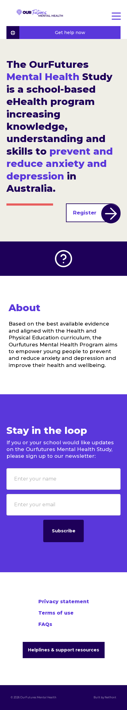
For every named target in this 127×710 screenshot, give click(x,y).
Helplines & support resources (63, 650)
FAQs (45, 624)
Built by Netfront (104, 697)
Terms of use (56, 613)
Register (97, 213)
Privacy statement (63, 601)
